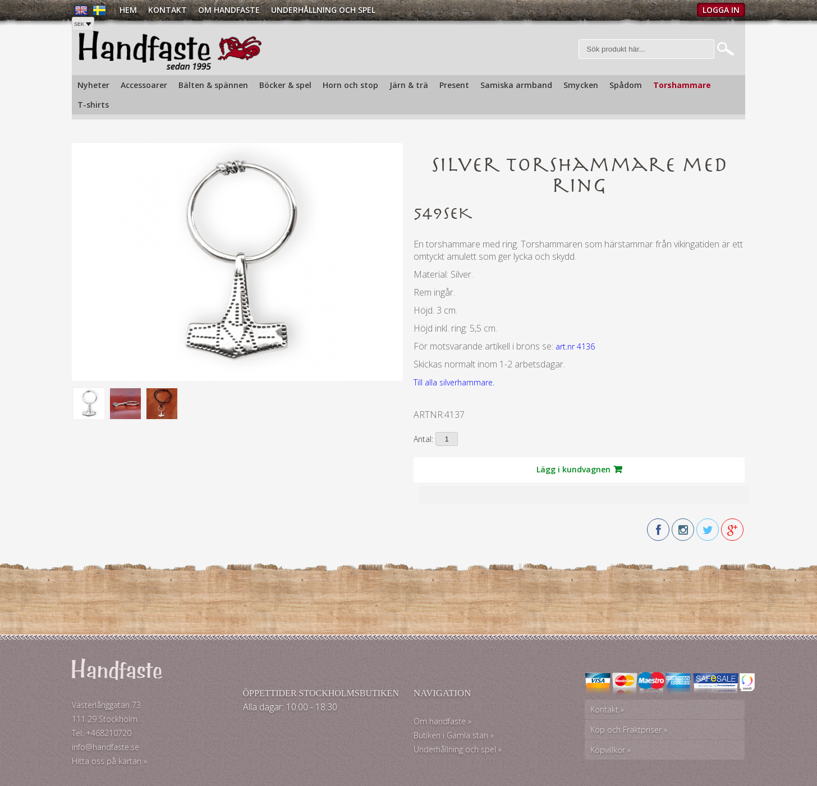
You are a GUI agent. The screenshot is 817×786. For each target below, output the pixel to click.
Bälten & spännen (213, 85)
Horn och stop (350, 85)
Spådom (625, 85)
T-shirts (93, 104)
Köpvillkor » (610, 749)
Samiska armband (516, 85)
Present (454, 85)
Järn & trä (408, 85)
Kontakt (167, 9)
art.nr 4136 (575, 346)
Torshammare (682, 85)
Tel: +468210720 (101, 733)
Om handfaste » (442, 721)
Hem (128, 9)
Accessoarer (144, 85)
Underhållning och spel (323, 9)
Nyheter (93, 85)
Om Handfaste (229, 9)
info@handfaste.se (105, 747)
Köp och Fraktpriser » (628, 729)
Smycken (580, 85)
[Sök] (647, 49)
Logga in (721, 9)
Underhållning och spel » (458, 749)
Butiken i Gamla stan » (454, 735)
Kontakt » (607, 709)
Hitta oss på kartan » (109, 761)
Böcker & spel (285, 85)
